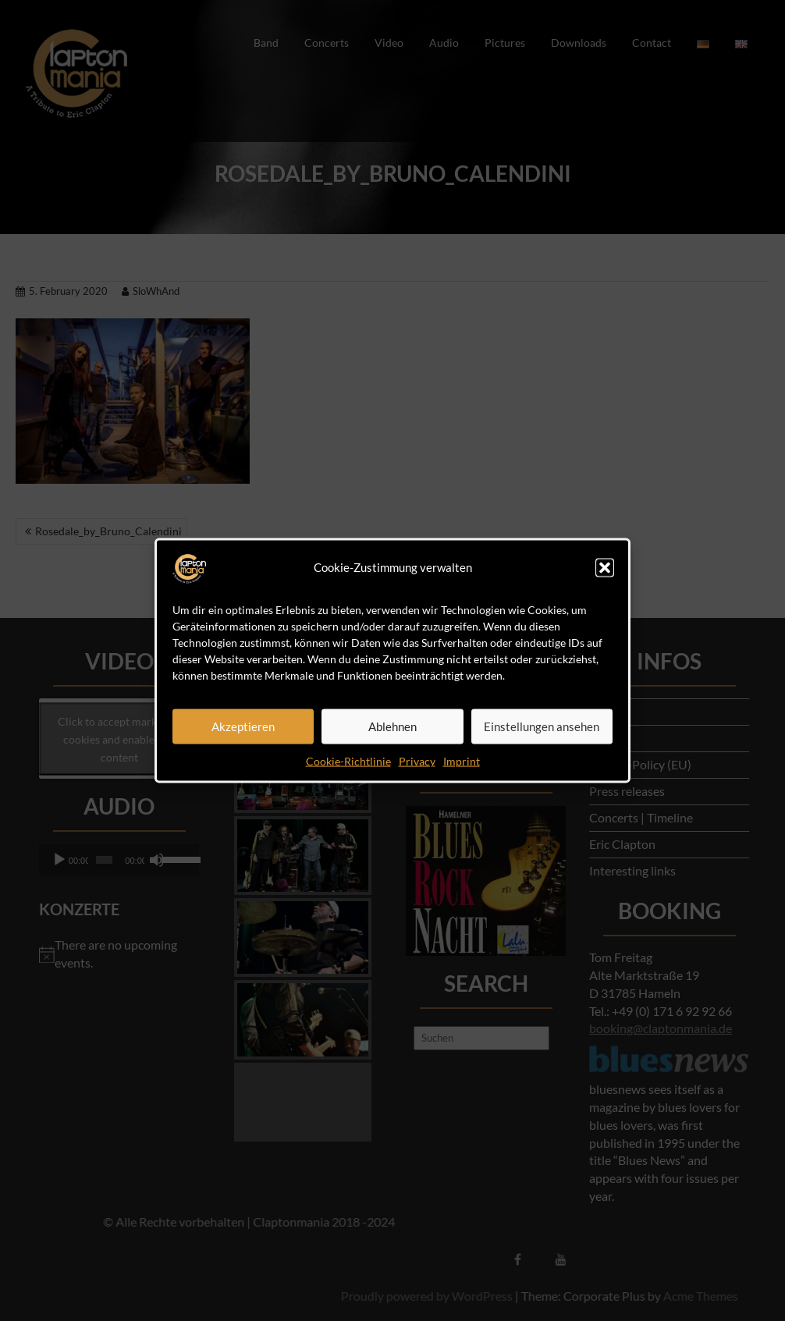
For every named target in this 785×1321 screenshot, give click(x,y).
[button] (605, 567)
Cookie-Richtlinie (348, 760)
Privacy (417, 760)
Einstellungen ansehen (541, 726)
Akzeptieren (243, 726)
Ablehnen (392, 726)
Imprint (461, 760)
